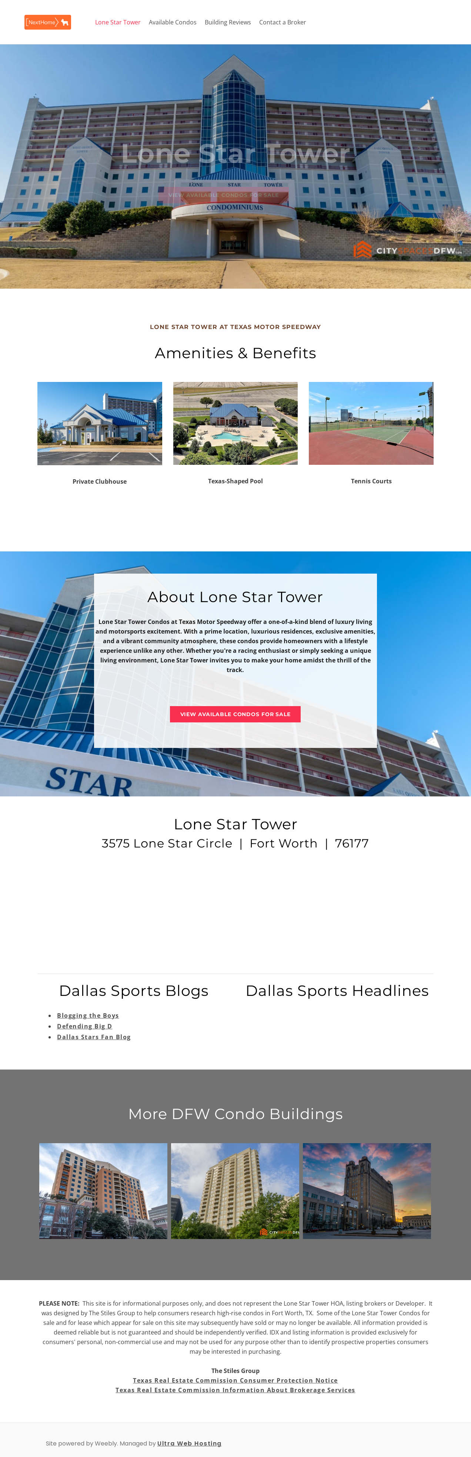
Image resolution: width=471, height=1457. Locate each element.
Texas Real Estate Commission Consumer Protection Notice (235, 1380)
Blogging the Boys (88, 1015)
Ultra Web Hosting (189, 1443)
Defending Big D (85, 1026)
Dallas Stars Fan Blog (94, 1037)
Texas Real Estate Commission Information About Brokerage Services (235, 1390)
